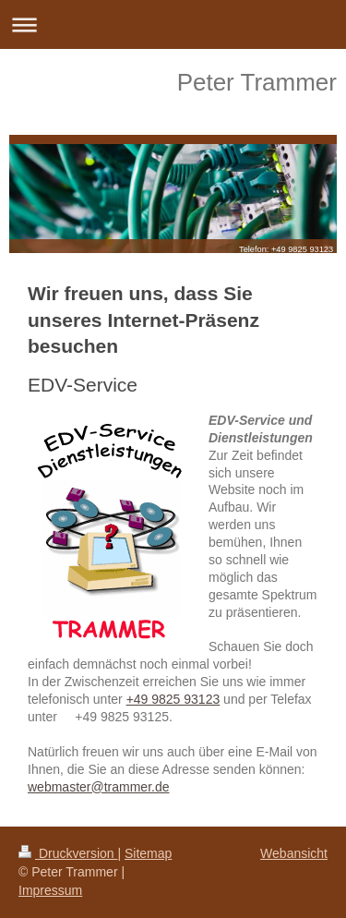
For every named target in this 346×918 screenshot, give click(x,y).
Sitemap (148, 853)
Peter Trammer (257, 82)
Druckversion (67, 853)
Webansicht (294, 853)
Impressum (50, 890)
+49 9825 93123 (173, 699)
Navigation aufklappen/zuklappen (173, 24)
